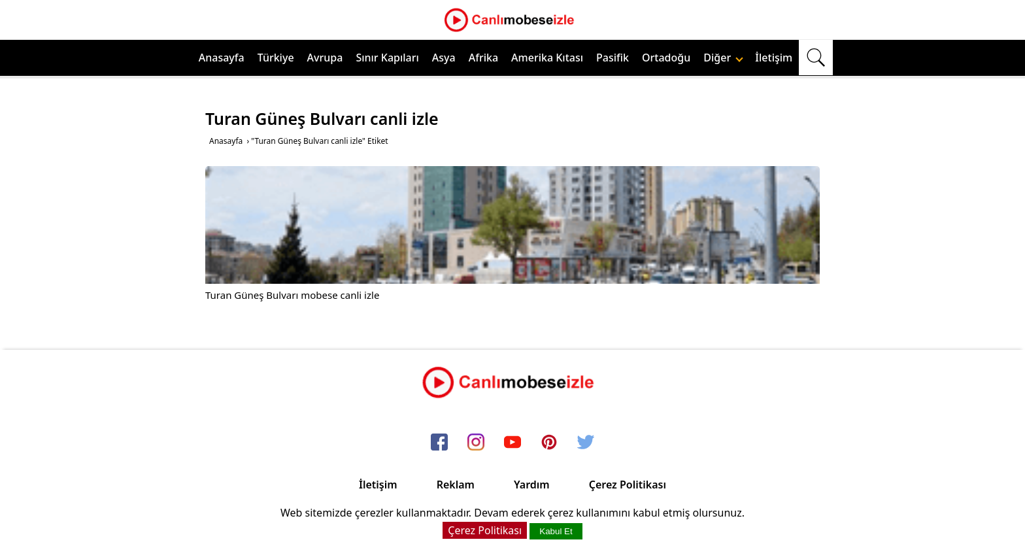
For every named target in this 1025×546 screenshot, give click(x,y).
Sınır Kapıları (387, 57)
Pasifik (612, 57)
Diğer (723, 57)
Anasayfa (221, 57)
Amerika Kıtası (547, 57)
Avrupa (325, 57)
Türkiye (276, 57)
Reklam (456, 484)
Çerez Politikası (627, 484)
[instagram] (475, 443)
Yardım (532, 484)
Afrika (483, 57)
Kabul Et (555, 531)
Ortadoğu (666, 57)
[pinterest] (549, 443)
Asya (444, 57)
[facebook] (439, 443)
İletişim (773, 57)
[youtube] (512, 443)
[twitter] (585, 443)
